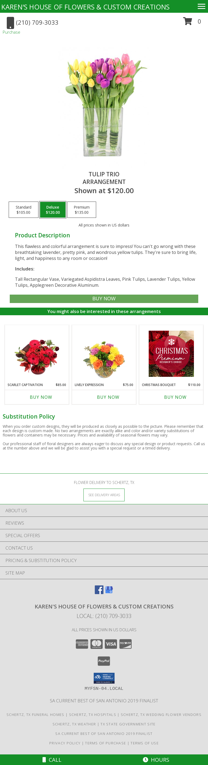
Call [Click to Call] (52, 759)
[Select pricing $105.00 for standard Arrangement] (23, 210)
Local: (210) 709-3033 (104, 616)
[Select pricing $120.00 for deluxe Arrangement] (53, 210)
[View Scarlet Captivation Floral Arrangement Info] (37, 353)
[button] (192, 23)
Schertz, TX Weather (74, 724)
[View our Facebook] (99, 592)
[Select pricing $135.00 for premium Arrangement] (81, 210)
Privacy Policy (64, 743)
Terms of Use (145, 743)
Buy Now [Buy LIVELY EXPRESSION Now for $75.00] (108, 397)
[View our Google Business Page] (109, 592)
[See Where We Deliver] (104, 494)
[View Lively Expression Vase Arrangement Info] (104, 353)
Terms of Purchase (105, 743)
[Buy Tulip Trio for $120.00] (104, 299)
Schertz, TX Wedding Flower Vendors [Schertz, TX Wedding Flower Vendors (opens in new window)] (161, 714)
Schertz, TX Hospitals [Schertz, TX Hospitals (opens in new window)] (92, 714)
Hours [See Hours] (156, 759)
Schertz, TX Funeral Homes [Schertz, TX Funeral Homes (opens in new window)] (35, 714)
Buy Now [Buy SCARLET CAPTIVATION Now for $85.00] (41, 397)
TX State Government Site (127, 724)
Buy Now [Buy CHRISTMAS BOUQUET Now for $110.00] (175, 397)
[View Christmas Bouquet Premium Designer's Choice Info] (171, 353)
